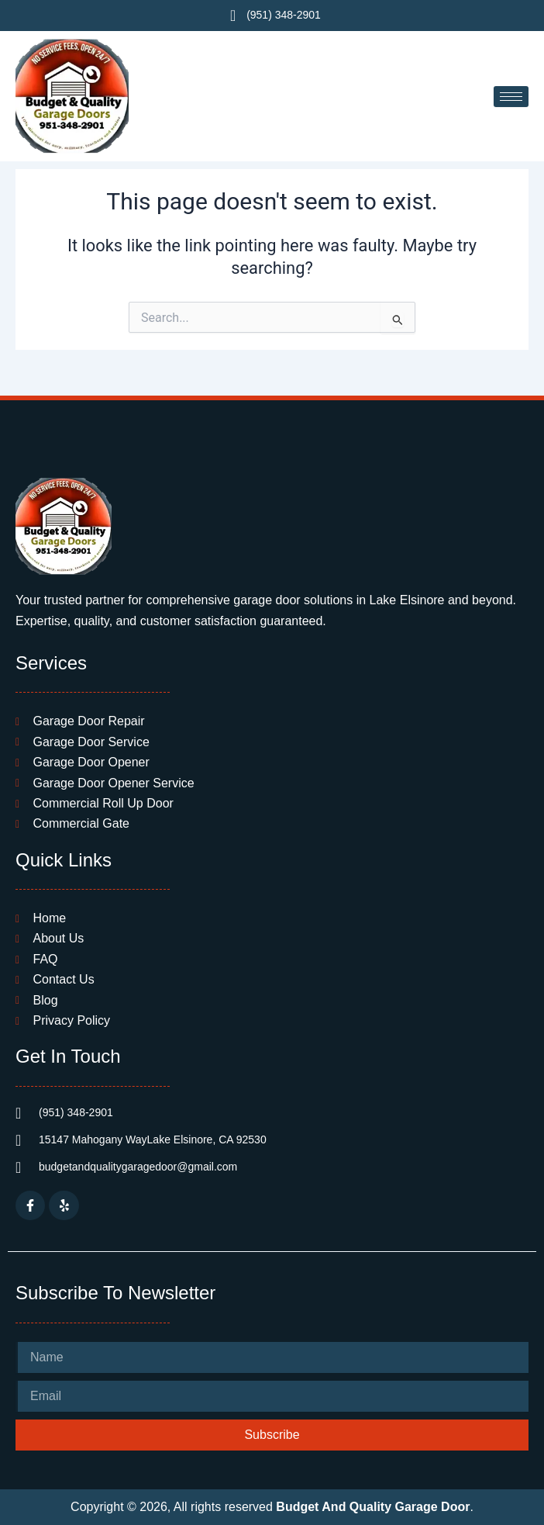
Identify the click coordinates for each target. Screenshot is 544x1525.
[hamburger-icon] (511, 96)
